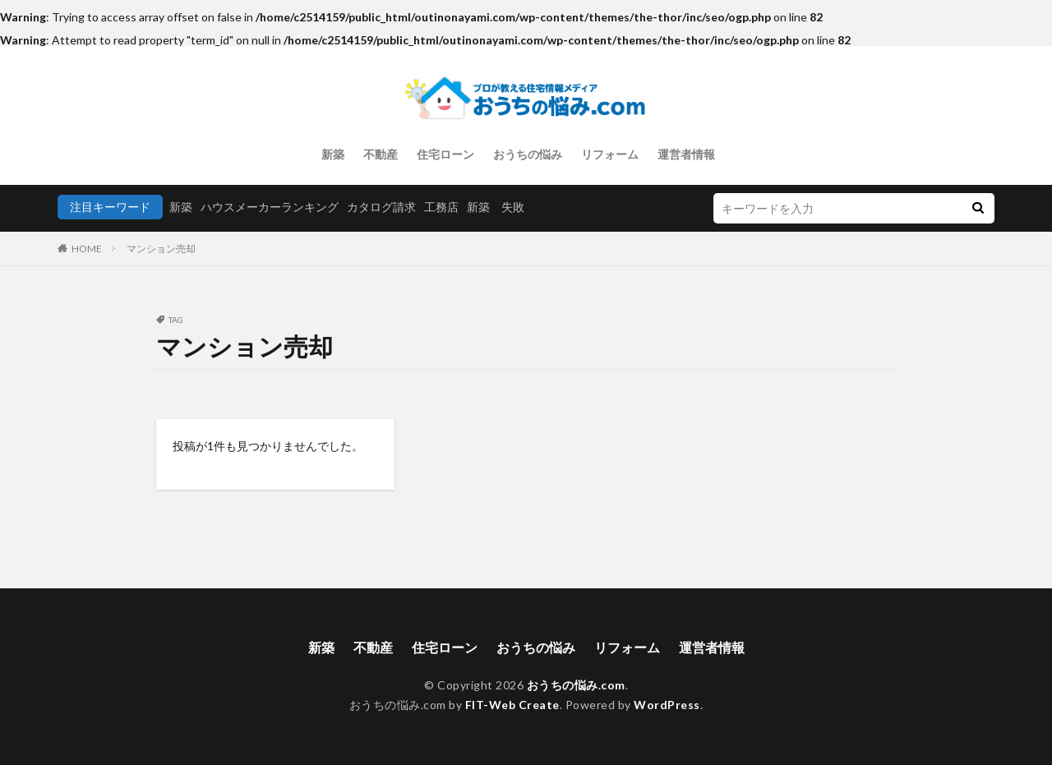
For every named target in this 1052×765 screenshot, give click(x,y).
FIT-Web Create (512, 705)
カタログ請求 (381, 207)
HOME (87, 248)
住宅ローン (445, 154)
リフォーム (610, 154)
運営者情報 (686, 154)
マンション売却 (161, 248)
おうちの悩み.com (576, 685)
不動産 (380, 154)
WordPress (667, 705)
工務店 (441, 207)
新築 (332, 154)
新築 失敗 (495, 207)
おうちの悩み (527, 154)
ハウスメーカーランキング (270, 207)
